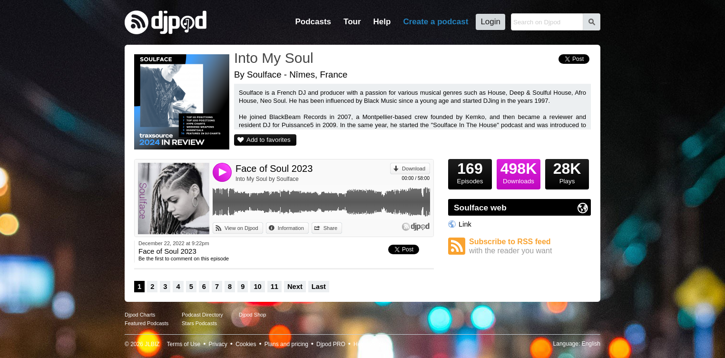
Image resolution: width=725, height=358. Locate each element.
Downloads (518, 172)
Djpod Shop (252, 315)
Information (291, 228)
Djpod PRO (330, 344)
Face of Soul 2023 (274, 168)
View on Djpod (241, 228)
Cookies (245, 344)
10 (257, 286)
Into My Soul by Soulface (267, 179)
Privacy (218, 344)
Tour (352, 21)
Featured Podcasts (146, 323)
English (591, 343)
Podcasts (313, 21)
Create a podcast (435, 21)
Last (319, 286)
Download (413, 168)
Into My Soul (274, 58)
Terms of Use (184, 344)
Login (490, 21)
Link (465, 224)
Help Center (368, 344)
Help (382, 21)
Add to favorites (268, 139)
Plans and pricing (286, 344)
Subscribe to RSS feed (530, 246)
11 (274, 286)
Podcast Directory (202, 315)
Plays (567, 172)
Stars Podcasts (199, 323)
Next (295, 286)
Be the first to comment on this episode (183, 258)
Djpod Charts (140, 315)
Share (330, 228)
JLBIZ (152, 344)
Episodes (470, 172)
